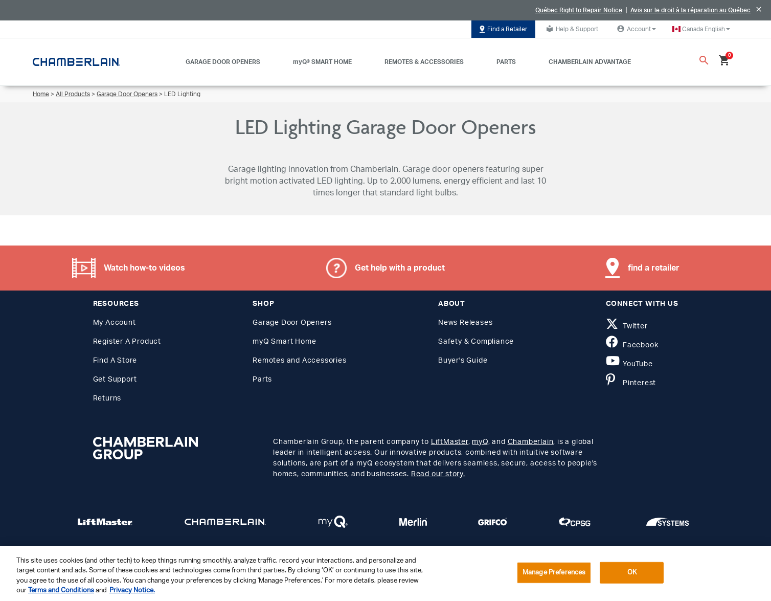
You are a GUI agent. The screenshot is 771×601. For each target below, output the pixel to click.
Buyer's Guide (462, 360)
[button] (701, 29)
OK (632, 572)
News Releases (465, 322)
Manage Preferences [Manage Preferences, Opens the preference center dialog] (554, 572)
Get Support (115, 379)
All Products (73, 94)
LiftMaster (449, 442)
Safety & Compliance (476, 341)
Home (41, 94)
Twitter (627, 326)
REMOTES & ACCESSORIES (424, 62)
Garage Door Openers (127, 94)
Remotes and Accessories (299, 360)
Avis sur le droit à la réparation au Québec (690, 10)
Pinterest (631, 383)
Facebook (632, 345)
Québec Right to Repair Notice (578, 10)
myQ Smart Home (284, 341)
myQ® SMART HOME (322, 62)
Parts (262, 379)
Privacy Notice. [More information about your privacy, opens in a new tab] (132, 590)
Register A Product (127, 341)
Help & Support (570, 29)
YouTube (629, 364)
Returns (107, 398)
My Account (114, 322)
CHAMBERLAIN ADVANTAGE (590, 62)
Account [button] (635, 29)
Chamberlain (531, 442)
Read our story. (438, 474)
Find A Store (115, 360)
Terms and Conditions (61, 590)
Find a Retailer (503, 29)
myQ (480, 442)
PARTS (506, 62)
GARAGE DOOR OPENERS (223, 62)
